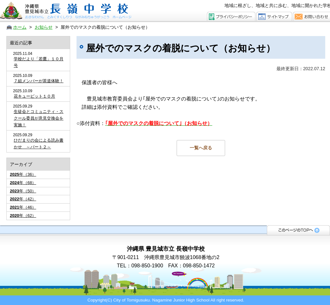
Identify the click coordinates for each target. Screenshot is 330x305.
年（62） (23, 215)
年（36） (23, 174)
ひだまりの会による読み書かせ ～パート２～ (38, 143)
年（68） (23, 182)
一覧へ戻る (201, 147)
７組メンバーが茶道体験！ (38, 80)
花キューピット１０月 (34, 96)
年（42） (23, 199)
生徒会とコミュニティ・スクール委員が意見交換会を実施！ (38, 118)
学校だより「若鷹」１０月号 (38, 62)
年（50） (23, 191)
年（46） (23, 207)
